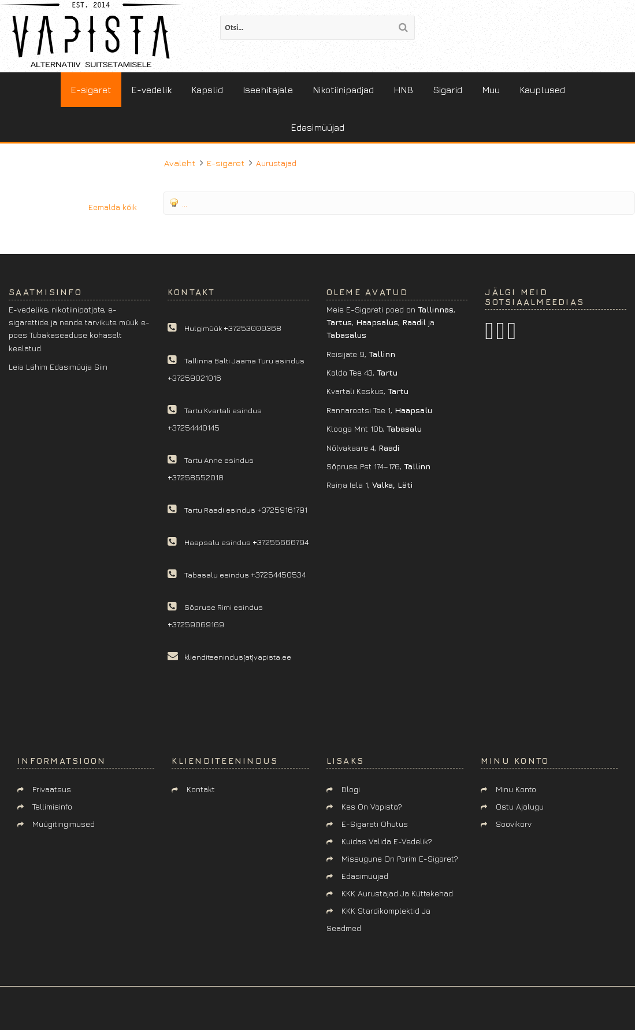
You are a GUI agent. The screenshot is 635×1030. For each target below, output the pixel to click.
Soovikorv (514, 824)
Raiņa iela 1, (369, 485)
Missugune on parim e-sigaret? (399, 858)
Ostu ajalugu (520, 806)
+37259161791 (282, 509)
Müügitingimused (63, 824)
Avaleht (179, 163)
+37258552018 (196, 477)
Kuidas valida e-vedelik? (386, 841)
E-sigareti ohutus (374, 824)
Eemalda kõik (112, 207)
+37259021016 (194, 377)
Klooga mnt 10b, (374, 428)
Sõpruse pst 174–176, (378, 466)
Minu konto (516, 789)
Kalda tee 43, (362, 372)
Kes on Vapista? (371, 806)
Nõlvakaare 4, (362, 448)
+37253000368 (252, 328)
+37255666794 (280, 542)
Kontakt (201, 789)
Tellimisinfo (52, 806)
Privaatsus (51, 789)
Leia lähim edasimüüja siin (58, 366)
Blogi (350, 789)
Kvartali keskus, (367, 391)
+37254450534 (278, 574)
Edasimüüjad (364, 876)
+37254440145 (194, 427)
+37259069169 (196, 624)
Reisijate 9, (360, 354)
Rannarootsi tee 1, (379, 410)
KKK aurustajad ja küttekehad (397, 893)
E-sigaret (225, 163)
